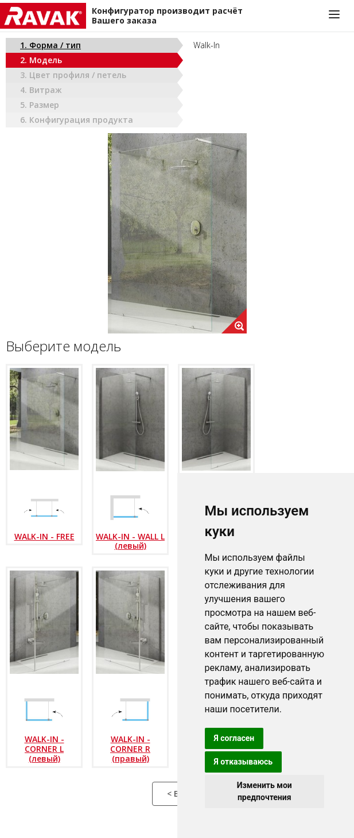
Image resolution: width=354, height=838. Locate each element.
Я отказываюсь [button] (243, 761)
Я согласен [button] (234, 738)
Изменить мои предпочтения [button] (264, 791)
